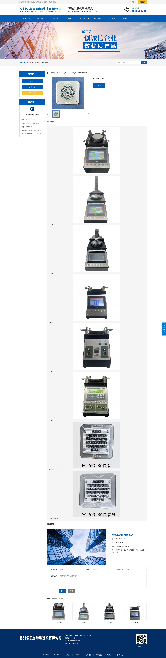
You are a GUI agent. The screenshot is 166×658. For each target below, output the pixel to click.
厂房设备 (69, 18)
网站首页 (26, 18)
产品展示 (55, 18)
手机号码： (88, 569)
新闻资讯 (83, 18)
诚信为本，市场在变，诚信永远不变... (39, 62)
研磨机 (32, 81)
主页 (58, 73)
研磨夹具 (32, 87)
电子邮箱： (121, 569)
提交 (62, 591)
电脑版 (67, 638)
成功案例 (97, 18)
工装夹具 (32, 93)
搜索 (144, 62)
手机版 (73, 638)
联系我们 (142, 2)
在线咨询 (99, 85)
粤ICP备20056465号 (71, 643)
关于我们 (131, 2)
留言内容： (55, 576)
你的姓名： (55, 569)
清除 (71, 591)
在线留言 (111, 18)
